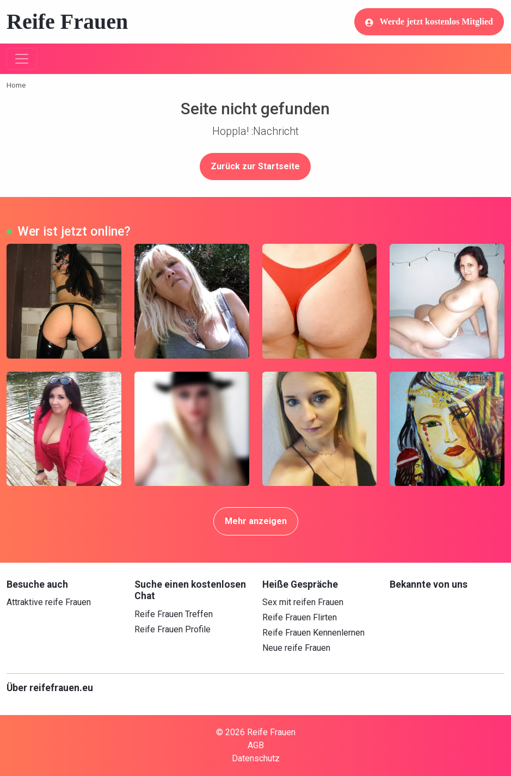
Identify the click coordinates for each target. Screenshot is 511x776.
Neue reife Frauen (296, 648)
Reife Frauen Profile (172, 629)
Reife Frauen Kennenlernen (313, 632)
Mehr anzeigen (256, 521)
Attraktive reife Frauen (49, 602)
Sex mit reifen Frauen (302, 602)
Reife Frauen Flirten (299, 617)
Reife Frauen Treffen (173, 614)
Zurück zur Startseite (255, 166)
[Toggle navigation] (22, 59)
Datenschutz (256, 758)
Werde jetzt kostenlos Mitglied (429, 22)
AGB (256, 745)
